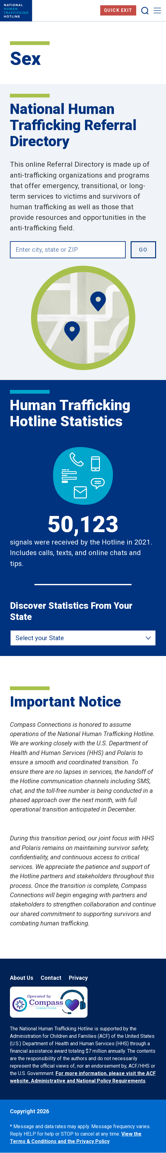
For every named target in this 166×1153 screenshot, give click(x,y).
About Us (21, 977)
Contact (51, 977)
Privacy (78, 977)
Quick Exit (118, 10)
